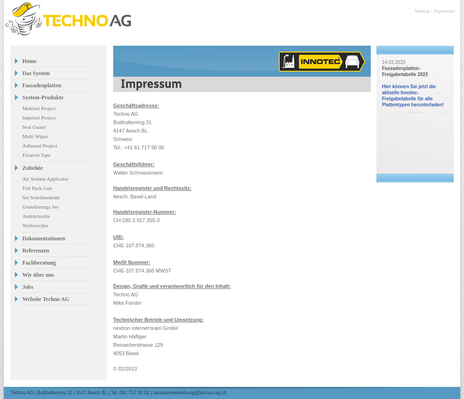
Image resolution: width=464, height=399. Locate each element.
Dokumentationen (43, 238)
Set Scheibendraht (41, 197)
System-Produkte (42, 97)
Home (29, 61)
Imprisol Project (38, 117)
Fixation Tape (36, 155)
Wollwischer (35, 225)
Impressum (444, 11)
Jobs (27, 287)
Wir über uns (38, 275)
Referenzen (35, 250)
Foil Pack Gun (37, 188)
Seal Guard (33, 127)
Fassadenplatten (41, 85)
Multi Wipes (35, 136)
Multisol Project (38, 108)
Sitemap (422, 11)
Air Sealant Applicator (45, 179)
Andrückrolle (36, 216)
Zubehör (32, 168)
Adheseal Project (39, 145)
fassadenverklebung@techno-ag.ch (189, 392)
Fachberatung (39, 262)
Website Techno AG (45, 299)
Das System (36, 73)
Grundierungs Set (40, 207)
